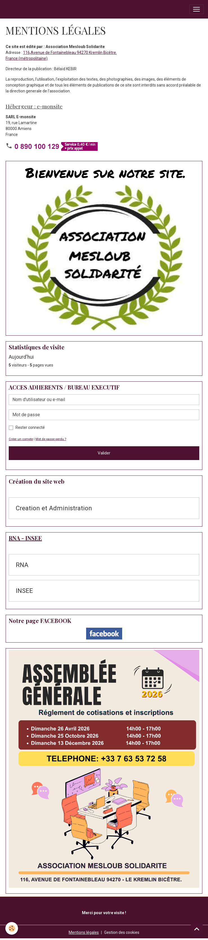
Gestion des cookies (121, 932)
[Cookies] (12, 928)
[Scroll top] (197, 929)
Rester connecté (30, 427)
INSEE (24, 590)
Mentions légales (84, 932)
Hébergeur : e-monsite (34, 106)
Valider (104, 453)
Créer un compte (21, 439)
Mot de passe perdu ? (50, 439)
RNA (22, 564)
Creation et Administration (54, 508)
